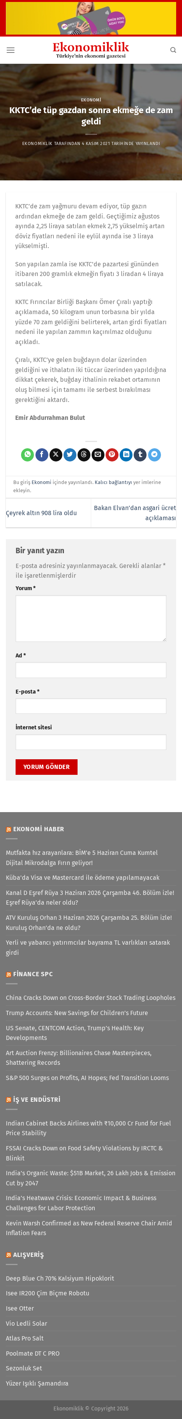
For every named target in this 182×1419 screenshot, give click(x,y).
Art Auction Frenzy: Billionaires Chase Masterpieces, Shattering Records (79, 1058)
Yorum (25, 588)
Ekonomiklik (37, 143)
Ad (21, 655)
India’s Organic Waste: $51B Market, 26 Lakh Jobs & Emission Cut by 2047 (90, 1178)
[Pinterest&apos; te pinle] (112, 454)
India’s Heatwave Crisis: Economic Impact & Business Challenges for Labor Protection (81, 1203)
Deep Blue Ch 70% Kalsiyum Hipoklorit (60, 1278)
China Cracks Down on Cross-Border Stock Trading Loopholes (90, 997)
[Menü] (10, 49)
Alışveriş (28, 1254)
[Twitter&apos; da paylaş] (70, 454)
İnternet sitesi (34, 727)
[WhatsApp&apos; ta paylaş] (27, 454)
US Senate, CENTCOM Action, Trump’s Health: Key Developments (75, 1033)
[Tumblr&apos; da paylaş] (140, 454)
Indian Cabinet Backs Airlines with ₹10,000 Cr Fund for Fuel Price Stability (88, 1128)
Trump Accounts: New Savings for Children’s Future (77, 1013)
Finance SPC (33, 974)
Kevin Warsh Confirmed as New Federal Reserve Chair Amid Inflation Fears (89, 1228)
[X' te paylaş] (55, 454)
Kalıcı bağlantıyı (113, 482)
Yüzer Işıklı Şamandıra (37, 1383)
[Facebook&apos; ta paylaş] (41, 454)
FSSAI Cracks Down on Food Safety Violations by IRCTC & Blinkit (84, 1153)
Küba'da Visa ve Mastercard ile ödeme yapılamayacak (82, 877)
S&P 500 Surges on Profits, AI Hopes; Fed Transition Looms (87, 1078)
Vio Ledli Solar (26, 1323)
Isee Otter (20, 1308)
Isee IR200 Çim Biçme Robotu (47, 1293)
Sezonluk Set (24, 1368)
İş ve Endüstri (37, 1099)
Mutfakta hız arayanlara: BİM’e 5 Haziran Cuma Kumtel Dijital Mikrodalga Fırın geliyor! (82, 858)
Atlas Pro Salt (25, 1338)
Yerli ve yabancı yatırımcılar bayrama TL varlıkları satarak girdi (88, 947)
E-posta (27, 692)
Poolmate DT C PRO (33, 1353)
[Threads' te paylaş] (84, 454)
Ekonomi (91, 100)
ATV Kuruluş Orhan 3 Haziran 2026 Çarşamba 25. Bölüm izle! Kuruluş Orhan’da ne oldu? (89, 922)
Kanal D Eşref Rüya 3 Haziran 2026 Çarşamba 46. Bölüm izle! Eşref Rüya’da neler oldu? (90, 898)
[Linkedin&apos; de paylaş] (126, 454)
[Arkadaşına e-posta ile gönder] (98, 454)
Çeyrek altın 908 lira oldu (41, 513)
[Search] (173, 50)
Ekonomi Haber (38, 829)
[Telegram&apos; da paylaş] (154, 454)
